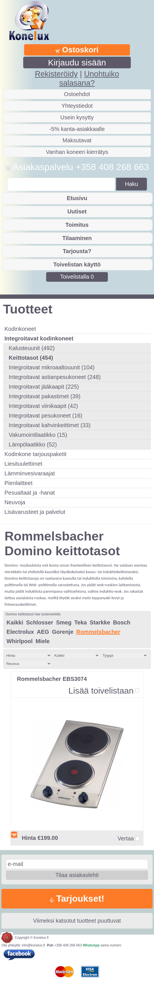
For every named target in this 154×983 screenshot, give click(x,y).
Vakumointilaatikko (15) (38, 435)
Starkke (100, 622)
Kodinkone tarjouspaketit (36, 454)
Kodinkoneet (20, 329)
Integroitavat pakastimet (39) (44, 396)
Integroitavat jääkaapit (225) (44, 387)
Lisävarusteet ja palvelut (35, 512)
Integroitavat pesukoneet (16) (45, 415)
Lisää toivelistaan (101, 690)
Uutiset (77, 211)
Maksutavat (77, 140)
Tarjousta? (77, 251)
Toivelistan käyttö (76, 264)
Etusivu (77, 198)
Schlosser (39, 622)
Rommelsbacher (98, 632)
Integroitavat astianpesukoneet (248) (55, 377)
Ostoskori (77, 49)
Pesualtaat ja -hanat (30, 493)
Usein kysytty (77, 117)
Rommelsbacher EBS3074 (52, 679)
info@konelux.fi (33, 945)
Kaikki (15, 622)
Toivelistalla (77, 277)
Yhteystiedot (77, 106)
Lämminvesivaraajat (30, 473)
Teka (80, 622)
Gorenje (62, 632)
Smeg (63, 622)
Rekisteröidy (56, 73)
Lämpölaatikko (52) (33, 444)
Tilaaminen (77, 238)
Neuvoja (15, 502)
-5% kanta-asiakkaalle (77, 129)
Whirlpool (20, 641)
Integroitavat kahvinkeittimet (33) (50, 425)
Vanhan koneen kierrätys (77, 152)
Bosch (121, 622)
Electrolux (20, 632)
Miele (42, 641)
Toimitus (77, 225)
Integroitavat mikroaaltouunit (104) (52, 367)
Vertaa (125, 838)
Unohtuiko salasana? (89, 78)
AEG (43, 632)
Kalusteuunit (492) (32, 348)
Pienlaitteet (19, 483)
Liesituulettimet (23, 464)
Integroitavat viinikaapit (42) (43, 406)
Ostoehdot (77, 94)
